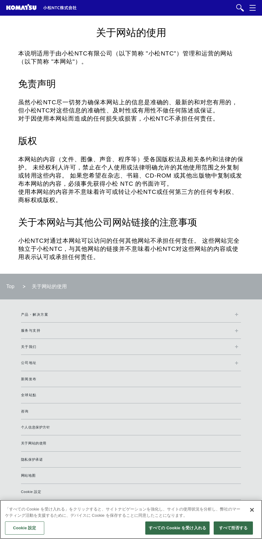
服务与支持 (31, 330)
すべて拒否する (233, 528)
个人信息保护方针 (35, 427)
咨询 (25, 411)
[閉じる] (252, 510)
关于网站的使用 (33, 443)
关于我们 (29, 347)
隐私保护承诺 (32, 459)
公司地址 (29, 363)
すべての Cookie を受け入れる (177, 528)
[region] (131, 519)
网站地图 (28, 475)
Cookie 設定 (31, 492)
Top (10, 286)
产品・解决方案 (35, 314)
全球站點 (29, 395)
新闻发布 (29, 379)
